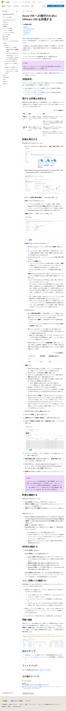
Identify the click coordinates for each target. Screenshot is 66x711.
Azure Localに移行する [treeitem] (12, 61)
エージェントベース (43, 657)
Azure (27, 11)
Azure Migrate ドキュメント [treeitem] (9, 20)
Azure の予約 (32, 280)
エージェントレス (29, 657)
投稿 (26, 704)
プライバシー (32, 704)
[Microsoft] (3, 2)
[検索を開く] (56, 2)
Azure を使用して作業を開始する (55, 6)
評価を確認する (27, 33)
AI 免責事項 (4, 704)
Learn (23, 11)
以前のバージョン (13, 704)
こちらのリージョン (46, 257)
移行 (31, 11)
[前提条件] (25, 27)
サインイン (61, 2)
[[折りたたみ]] (17, 11)
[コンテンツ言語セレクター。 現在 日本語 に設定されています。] (5, 701)
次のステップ (26, 35)
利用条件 (4, 706)
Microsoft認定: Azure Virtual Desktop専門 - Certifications (35, 685)
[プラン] (49, 368)
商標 (9, 706)
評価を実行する (27, 31)
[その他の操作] (63, 11)
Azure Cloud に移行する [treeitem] (12, 53)
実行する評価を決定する (29, 29)
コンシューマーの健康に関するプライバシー (48, 704)
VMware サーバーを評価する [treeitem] (12, 50)
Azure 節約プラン (33, 284)
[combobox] (10, 14)
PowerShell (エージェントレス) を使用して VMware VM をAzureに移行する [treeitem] (12, 57)
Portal (44, 6)
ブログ (20, 704)
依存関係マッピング (30, 655)
